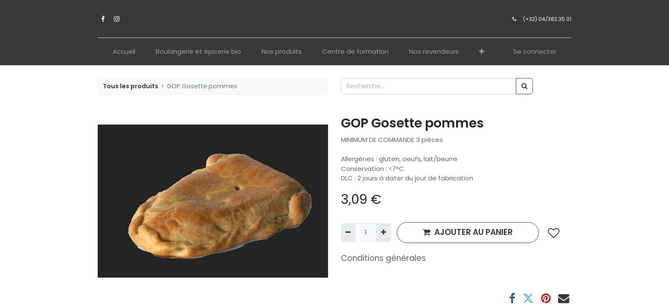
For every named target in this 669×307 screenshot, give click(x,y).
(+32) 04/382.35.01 (547, 19)
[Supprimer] (348, 232)
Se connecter (534, 51)
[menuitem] (123, 51)
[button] (481, 51)
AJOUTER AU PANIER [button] (468, 232)
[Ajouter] (383, 232)
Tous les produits (130, 86)
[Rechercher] (524, 86)
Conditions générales (383, 258)
